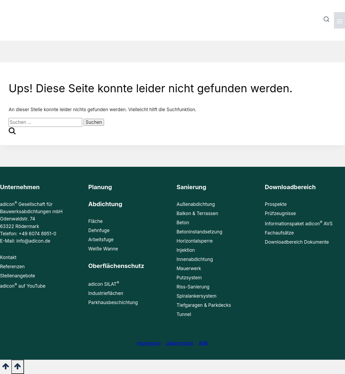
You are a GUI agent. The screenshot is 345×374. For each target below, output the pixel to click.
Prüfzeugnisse (280, 213)
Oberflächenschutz (116, 265)
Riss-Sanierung (193, 287)
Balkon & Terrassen (197, 213)
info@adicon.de (33, 241)
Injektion (186, 250)
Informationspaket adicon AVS (299, 223)
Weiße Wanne (103, 248)
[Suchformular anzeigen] (326, 20)
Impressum (149, 343)
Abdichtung (105, 204)
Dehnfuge (99, 230)
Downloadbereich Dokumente (297, 242)
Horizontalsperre (195, 241)
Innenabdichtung (195, 259)
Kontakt (8, 257)
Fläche (95, 221)
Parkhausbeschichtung (113, 302)
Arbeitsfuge (101, 239)
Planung (100, 187)
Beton (183, 222)
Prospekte (276, 204)
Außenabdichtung (196, 204)
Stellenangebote (17, 275)
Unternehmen (20, 187)
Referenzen (12, 266)
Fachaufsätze (279, 233)
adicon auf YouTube (23, 285)
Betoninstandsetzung (199, 231)
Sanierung (191, 187)
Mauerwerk (189, 268)
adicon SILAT (103, 283)
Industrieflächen (105, 293)
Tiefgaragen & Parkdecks (204, 305)
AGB (203, 343)
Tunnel (184, 314)
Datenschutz (179, 343)
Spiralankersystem (196, 296)
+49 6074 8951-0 (37, 233)
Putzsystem (189, 277)
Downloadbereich (290, 187)
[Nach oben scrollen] (5, 367)
